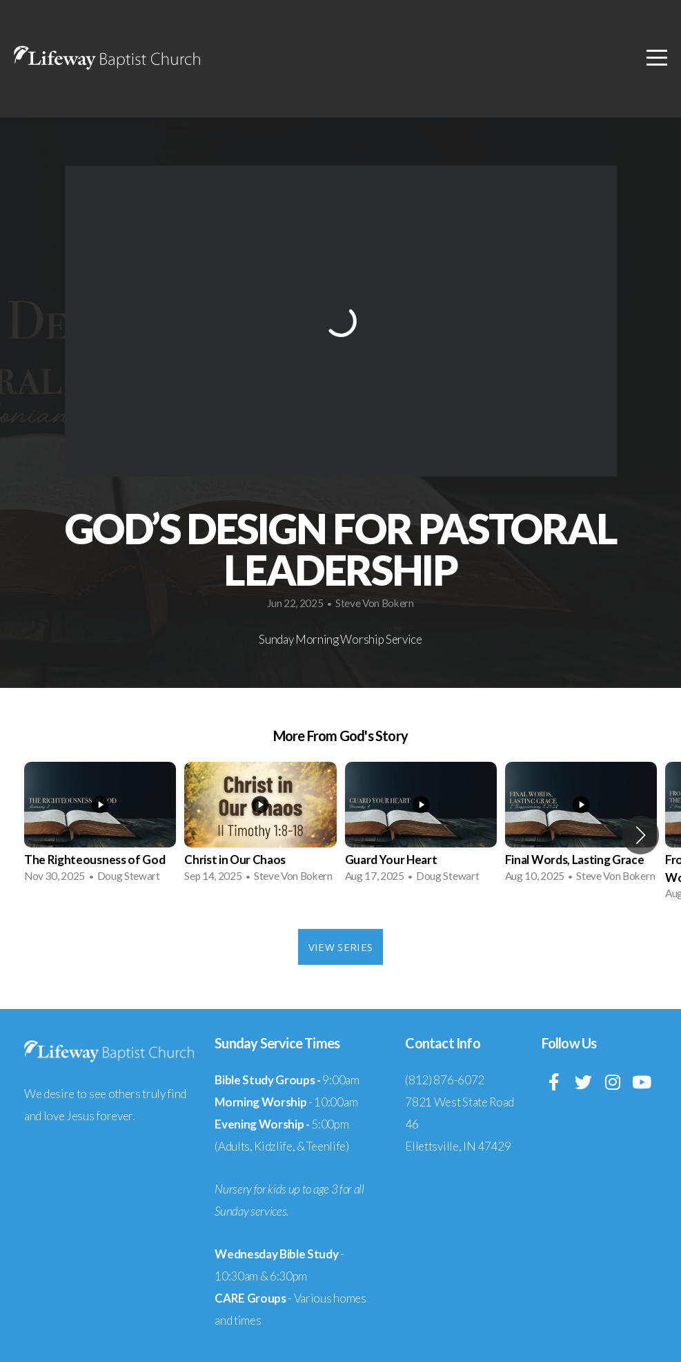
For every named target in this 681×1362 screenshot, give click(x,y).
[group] (100, 826)
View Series (340, 947)
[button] (640, 835)
